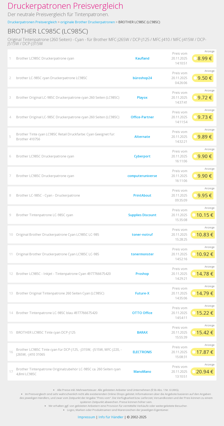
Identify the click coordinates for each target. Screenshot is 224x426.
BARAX (142, 332)
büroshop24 (142, 78)
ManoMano (142, 371)
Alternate (142, 136)
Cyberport (142, 156)
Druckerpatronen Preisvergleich (65, 5)
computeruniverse (142, 176)
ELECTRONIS (142, 352)
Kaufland (142, 58)
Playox (142, 97)
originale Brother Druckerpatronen (87, 22)
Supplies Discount (142, 215)
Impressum (86, 417)
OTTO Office (142, 313)
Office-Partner (142, 117)
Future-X (142, 293)
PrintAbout (142, 195)
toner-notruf (142, 234)
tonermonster (142, 254)
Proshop (142, 273)
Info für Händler (111, 417)
